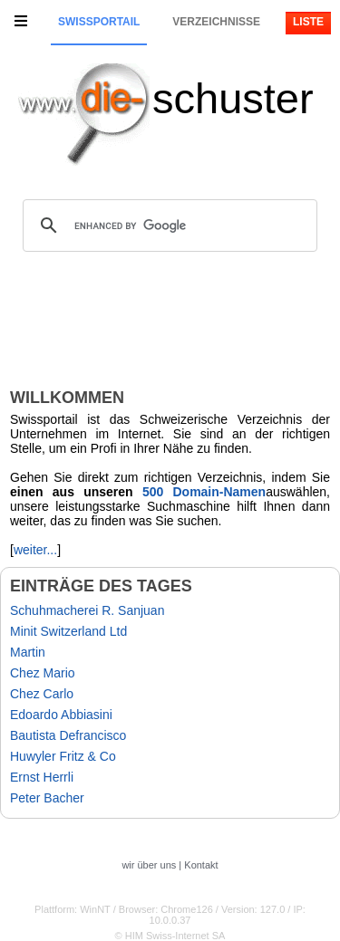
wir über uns (148, 864)
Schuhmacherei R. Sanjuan (87, 610)
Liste (308, 21)
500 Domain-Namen (204, 492)
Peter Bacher (47, 798)
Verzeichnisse (216, 21)
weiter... (35, 550)
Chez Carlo (41, 694)
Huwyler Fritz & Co (63, 756)
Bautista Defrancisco (68, 735)
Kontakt (201, 864)
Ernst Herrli (41, 777)
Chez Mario (42, 673)
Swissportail (99, 21)
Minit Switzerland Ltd (68, 631)
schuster (233, 98)
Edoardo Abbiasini (61, 714)
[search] (167, 225)
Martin (27, 652)
